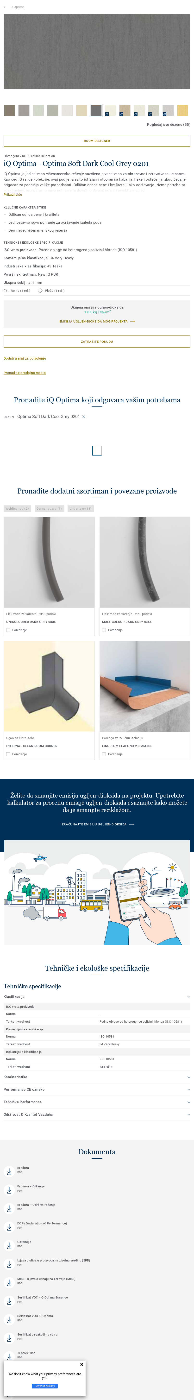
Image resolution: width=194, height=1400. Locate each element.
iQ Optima (17, 7)
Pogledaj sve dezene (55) (168, 124)
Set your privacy (45, 1386)
